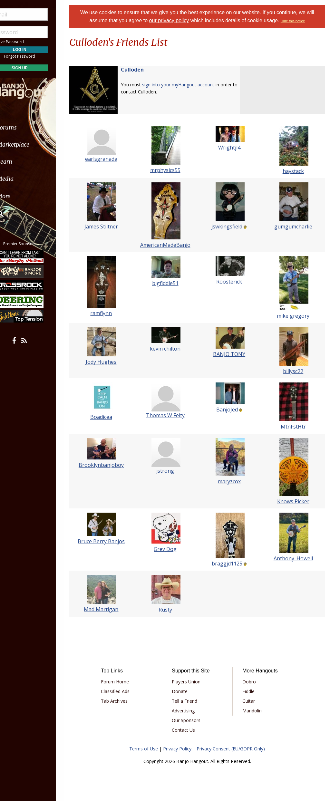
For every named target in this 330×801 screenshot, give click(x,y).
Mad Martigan (108, 609)
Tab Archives (122, 701)
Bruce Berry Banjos (108, 541)
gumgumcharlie (294, 226)
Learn (21, 161)
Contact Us (188, 730)
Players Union (191, 682)
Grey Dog (170, 549)
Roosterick (232, 281)
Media (22, 178)
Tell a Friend (190, 701)
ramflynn (108, 313)
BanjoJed (230, 409)
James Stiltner (108, 226)
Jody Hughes (108, 361)
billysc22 (294, 371)
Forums (24, 127)
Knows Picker (294, 501)
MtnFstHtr (294, 426)
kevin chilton (170, 348)
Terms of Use (147, 749)
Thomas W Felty (170, 415)
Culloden (140, 69)
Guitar (251, 701)
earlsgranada (108, 158)
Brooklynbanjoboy (108, 464)
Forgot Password (36, 56)
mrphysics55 (170, 170)
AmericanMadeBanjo (170, 244)
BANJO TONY (232, 354)
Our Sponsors (191, 720)
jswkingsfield (230, 226)
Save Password (24, 41)
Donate (185, 691)
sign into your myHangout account (186, 85)
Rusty (170, 609)
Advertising (188, 711)
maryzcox (232, 481)
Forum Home (123, 682)
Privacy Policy (181, 749)
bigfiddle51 (170, 283)
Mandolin (255, 711)
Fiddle (251, 691)
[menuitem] (36, 127)
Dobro (252, 682)
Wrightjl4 (232, 147)
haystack (294, 171)
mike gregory (294, 315)
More (20, 196)
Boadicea (108, 416)
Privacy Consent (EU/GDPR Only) (235, 749)
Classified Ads (123, 691)
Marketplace (30, 144)
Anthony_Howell (294, 558)
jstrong (170, 470)
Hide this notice (297, 21)
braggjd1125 (230, 563)
